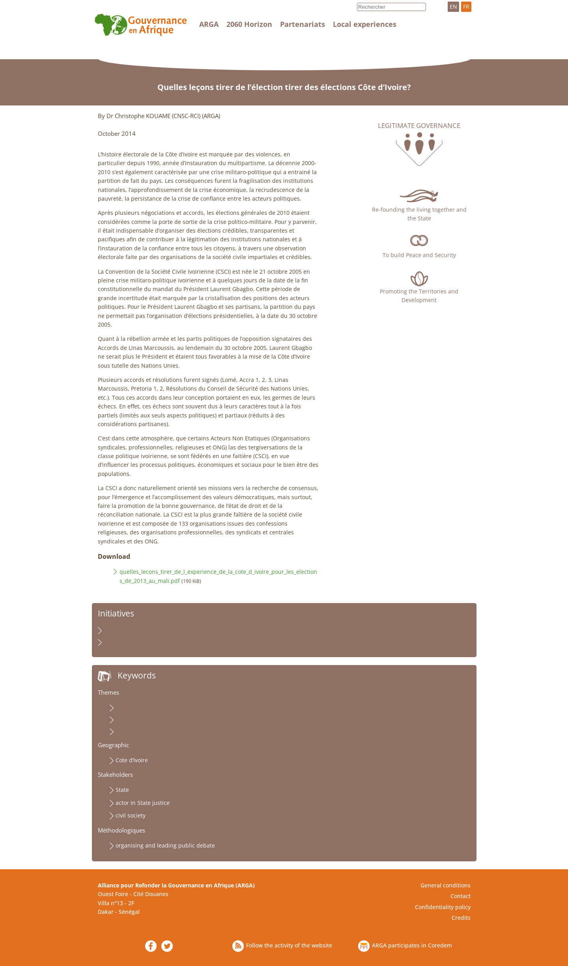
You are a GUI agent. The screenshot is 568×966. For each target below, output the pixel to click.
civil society (131, 815)
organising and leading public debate (165, 845)
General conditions (445, 885)
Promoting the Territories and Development (419, 296)
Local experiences (364, 24)
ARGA (209, 24)
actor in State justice (143, 802)
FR (466, 6)
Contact (460, 896)
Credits (461, 917)
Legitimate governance (419, 125)
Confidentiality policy (443, 907)
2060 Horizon (249, 24)
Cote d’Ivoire (132, 760)
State (122, 789)
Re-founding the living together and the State (419, 214)
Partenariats (302, 24)
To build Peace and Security (419, 255)
